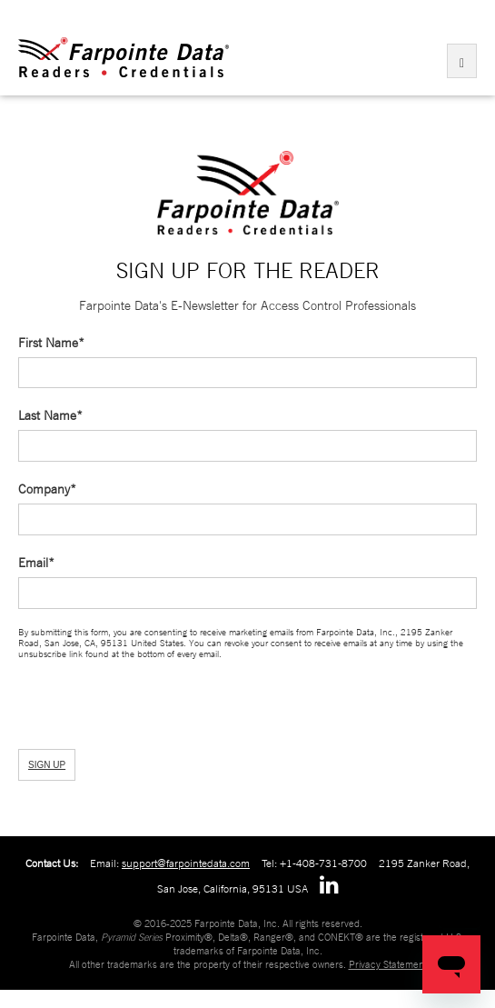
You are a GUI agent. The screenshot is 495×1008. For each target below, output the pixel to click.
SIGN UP (46, 765)
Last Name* (50, 415)
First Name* (51, 342)
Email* (36, 562)
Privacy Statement (388, 964)
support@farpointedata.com (186, 863)
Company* (47, 489)
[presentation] (115, 703)
